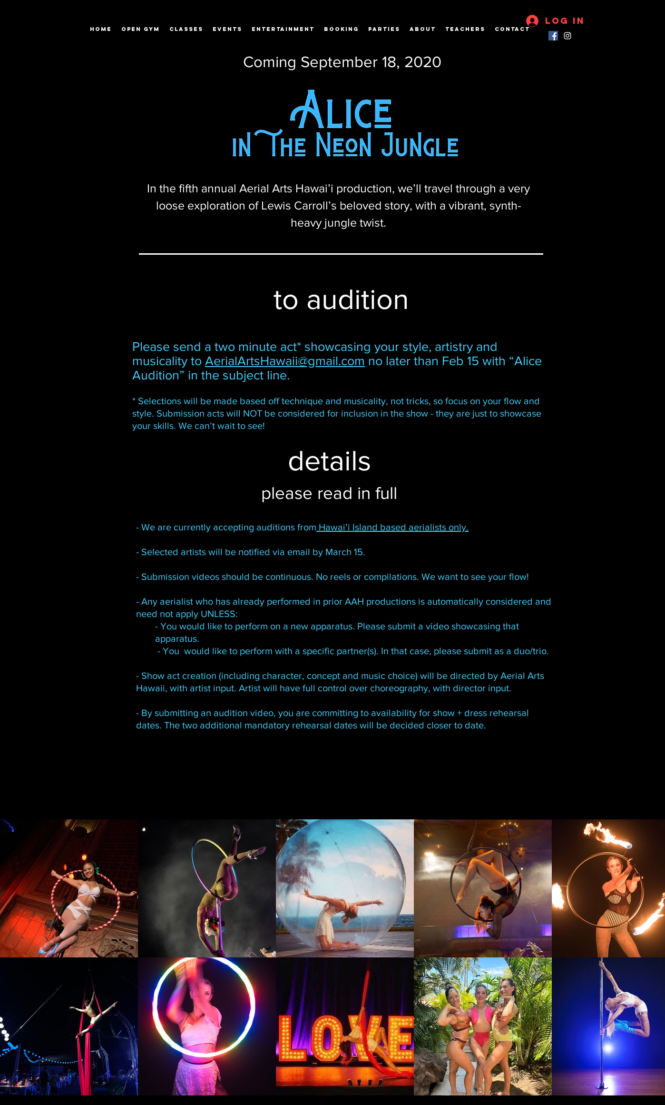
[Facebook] (553, 35)
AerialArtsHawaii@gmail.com (285, 361)
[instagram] (567, 35)
